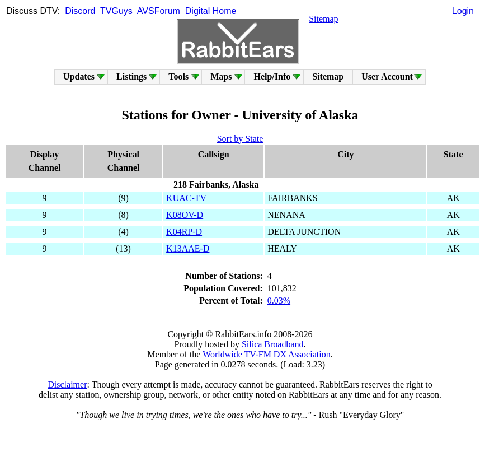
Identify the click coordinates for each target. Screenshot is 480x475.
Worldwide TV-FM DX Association (267, 354)
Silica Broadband (273, 344)
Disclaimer (67, 384)
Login (463, 11)
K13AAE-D (187, 248)
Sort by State (240, 138)
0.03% (278, 300)
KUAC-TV (186, 198)
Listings (131, 76)
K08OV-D (184, 215)
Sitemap (323, 19)
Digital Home (211, 11)
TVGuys (116, 11)
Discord (80, 11)
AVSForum (158, 11)
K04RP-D (184, 231)
